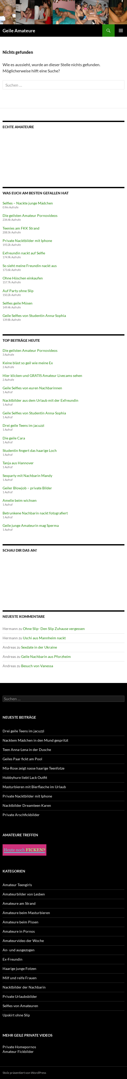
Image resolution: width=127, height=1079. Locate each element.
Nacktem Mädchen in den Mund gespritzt (35, 740)
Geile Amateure (19, 30)
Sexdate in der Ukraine (39, 647)
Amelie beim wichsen (20, 500)
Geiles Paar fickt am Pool (22, 759)
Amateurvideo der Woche (23, 940)
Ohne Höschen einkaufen (23, 278)
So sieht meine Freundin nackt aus (30, 265)
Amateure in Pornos (19, 931)
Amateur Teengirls (17, 885)
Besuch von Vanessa (37, 666)
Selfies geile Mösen (17, 303)
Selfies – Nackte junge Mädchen (28, 203)
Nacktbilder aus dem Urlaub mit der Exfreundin (40, 400)
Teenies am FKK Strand (21, 228)
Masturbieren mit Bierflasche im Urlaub (34, 787)
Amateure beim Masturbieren (26, 912)
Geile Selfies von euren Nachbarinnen (32, 388)
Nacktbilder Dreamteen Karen (27, 805)
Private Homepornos (19, 1047)
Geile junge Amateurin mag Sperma (31, 525)
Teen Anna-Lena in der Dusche (27, 749)
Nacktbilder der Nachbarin (24, 987)
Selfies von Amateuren (20, 1006)
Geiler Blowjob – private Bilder (27, 488)
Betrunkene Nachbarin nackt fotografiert (35, 513)
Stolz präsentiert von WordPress (24, 1073)
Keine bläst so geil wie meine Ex (28, 363)
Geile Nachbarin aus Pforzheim (46, 656)
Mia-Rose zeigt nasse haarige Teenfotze (33, 768)
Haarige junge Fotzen (19, 968)
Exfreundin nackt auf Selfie (24, 253)
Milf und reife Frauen (20, 978)
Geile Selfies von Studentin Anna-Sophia (34, 315)
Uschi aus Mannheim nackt (44, 638)
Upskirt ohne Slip (16, 1015)
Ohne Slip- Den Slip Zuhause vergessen (54, 628)
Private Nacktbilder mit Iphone (27, 240)
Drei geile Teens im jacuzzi (23, 425)
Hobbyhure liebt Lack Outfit (25, 777)
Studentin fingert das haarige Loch (30, 450)
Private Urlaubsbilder (20, 996)
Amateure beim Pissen (20, 922)
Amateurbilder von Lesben (24, 894)
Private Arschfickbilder (21, 814)
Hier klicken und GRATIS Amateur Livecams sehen (42, 375)
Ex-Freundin (12, 959)
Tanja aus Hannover (18, 463)
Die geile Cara (14, 438)
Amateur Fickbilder (18, 1051)
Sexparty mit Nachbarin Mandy (27, 475)
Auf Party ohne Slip (18, 290)
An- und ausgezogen (19, 950)
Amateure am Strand (19, 903)
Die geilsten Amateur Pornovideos (30, 215)
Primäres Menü (121, 30)
